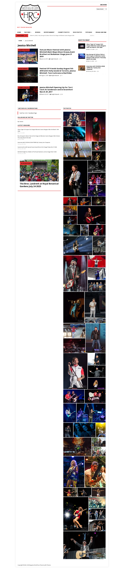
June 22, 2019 (44, 59)
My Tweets (20, 121)
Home (19, 32)
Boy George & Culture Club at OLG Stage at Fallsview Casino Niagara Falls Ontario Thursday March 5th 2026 (96, 57)
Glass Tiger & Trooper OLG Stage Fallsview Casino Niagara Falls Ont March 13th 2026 (96, 45)
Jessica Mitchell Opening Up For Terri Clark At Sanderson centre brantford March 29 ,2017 (56, 89)
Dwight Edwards (54, 59)
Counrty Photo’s (63, 32)
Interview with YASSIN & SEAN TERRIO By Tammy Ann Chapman (95, 67)
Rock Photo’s (77, 32)
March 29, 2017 (45, 94)
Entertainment (49, 32)
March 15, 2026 (91, 49)
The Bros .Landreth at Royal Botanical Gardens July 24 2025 (39, 185)
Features (27, 32)
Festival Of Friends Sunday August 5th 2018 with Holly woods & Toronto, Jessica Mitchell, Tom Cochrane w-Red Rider (58, 70)
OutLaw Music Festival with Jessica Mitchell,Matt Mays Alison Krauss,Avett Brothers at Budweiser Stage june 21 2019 (57, 53)
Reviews (37, 32)
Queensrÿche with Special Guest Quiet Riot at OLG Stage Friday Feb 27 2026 (37, 147)
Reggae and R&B (101, 32)
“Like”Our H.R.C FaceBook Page (27, 108)
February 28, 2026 (92, 71)
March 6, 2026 (91, 61)
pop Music (89, 32)
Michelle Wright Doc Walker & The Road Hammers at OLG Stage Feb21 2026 (37, 152)
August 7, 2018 (44, 75)
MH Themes (48, 565)
